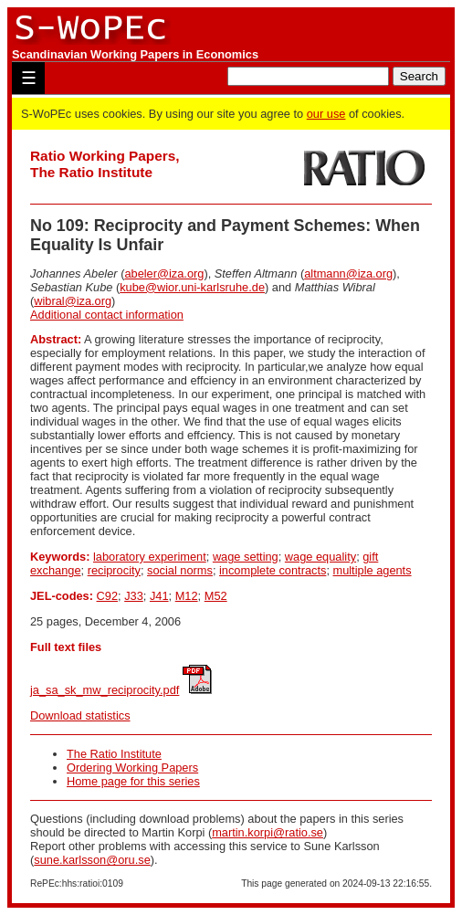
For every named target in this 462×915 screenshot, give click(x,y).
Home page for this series (133, 781)
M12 (186, 596)
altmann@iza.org (348, 273)
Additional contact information (107, 314)
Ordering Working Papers (132, 767)
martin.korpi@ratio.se (267, 832)
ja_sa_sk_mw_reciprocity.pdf (104, 690)
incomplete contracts (272, 570)
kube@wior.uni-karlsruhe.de (192, 287)
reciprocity (114, 570)
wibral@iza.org (72, 301)
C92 (107, 596)
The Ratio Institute (114, 754)
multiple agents (372, 570)
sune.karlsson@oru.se (92, 860)
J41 (159, 596)
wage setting (245, 556)
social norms (180, 570)
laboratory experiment (149, 556)
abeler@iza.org (164, 273)
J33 (133, 596)
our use (326, 114)
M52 (216, 596)
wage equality (320, 556)
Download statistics (80, 715)
